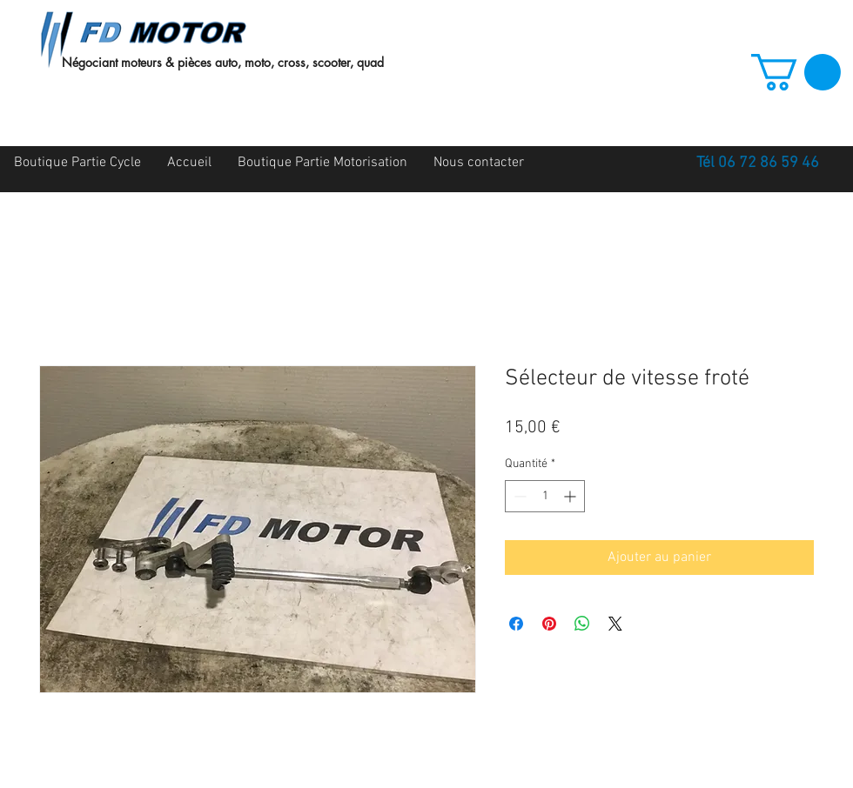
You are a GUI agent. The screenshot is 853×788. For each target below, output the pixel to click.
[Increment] (571, 496)
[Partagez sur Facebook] (516, 623)
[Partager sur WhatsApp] (582, 623)
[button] (796, 72)
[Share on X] (615, 623)
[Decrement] (518, 496)
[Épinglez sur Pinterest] (549, 623)
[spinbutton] (545, 496)
